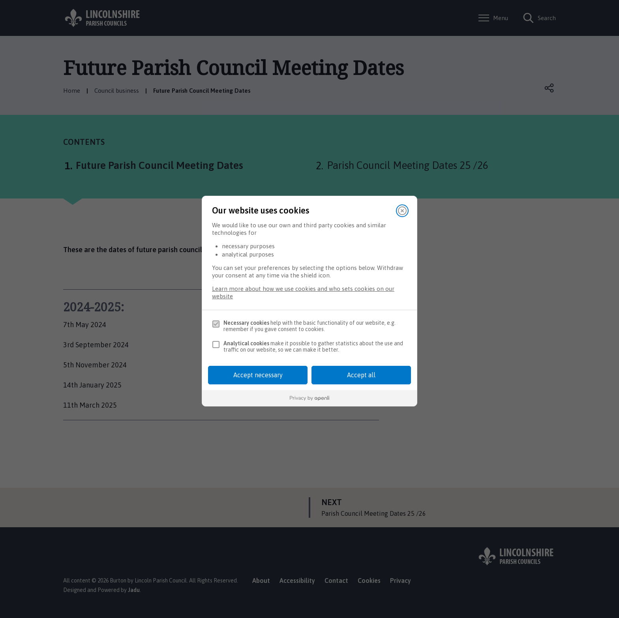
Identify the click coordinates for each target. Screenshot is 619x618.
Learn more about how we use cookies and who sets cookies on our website (303, 292)
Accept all (361, 374)
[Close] (402, 210)
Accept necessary (258, 374)
